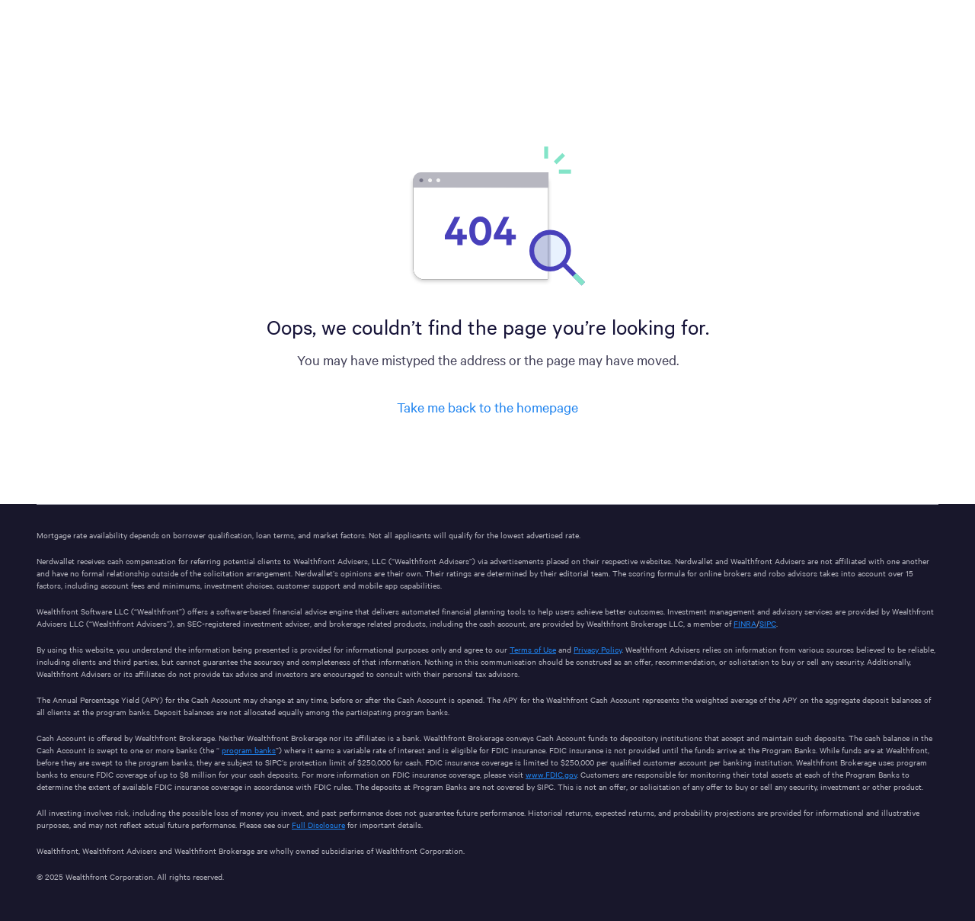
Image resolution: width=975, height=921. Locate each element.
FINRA (745, 623)
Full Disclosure (318, 824)
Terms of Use (533, 649)
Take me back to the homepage (487, 407)
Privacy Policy (598, 649)
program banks (249, 750)
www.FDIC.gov (551, 774)
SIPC (767, 623)
